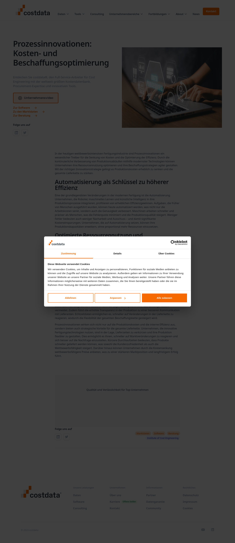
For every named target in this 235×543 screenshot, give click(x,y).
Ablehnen (70, 297)
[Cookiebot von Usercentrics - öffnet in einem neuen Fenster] (173, 242)
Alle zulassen (164, 297)
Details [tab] (117, 253)
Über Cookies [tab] (166, 253)
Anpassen (117, 297)
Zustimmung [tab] (68, 253)
